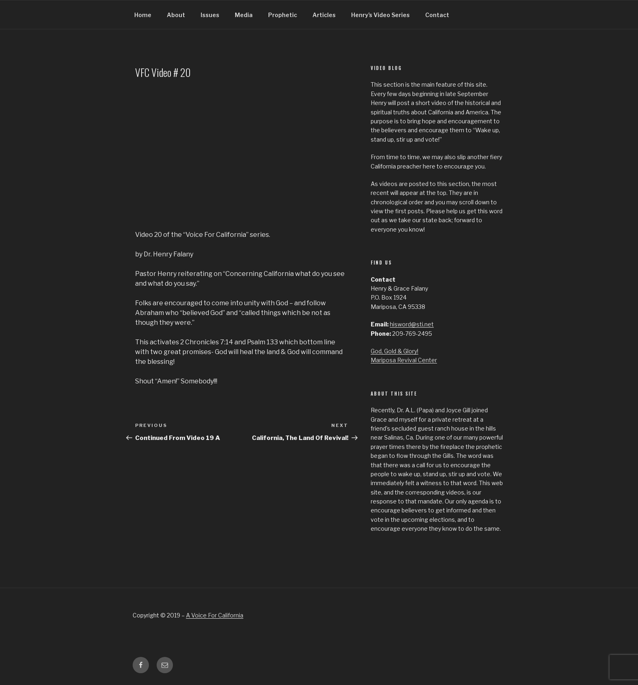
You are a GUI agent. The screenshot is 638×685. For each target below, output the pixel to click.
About (176, 14)
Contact (437, 14)
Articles (324, 14)
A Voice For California (214, 615)
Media (244, 14)
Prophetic (282, 14)
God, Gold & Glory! (394, 351)
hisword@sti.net (412, 324)
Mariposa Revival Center (404, 360)
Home (142, 14)
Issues (210, 14)
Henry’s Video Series (380, 14)
